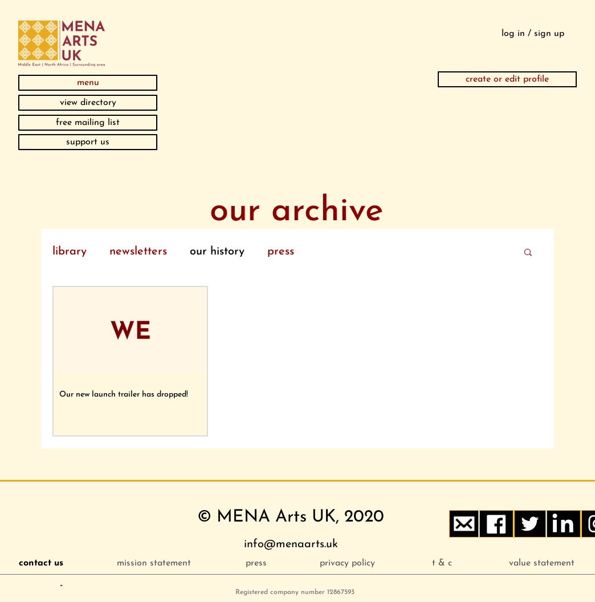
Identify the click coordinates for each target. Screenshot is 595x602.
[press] (256, 563)
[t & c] (442, 563)
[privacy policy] (347, 563)
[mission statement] (153, 563)
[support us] (87, 142)
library (69, 251)
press (280, 251)
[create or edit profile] (507, 79)
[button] (87, 83)
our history (217, 251)
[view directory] (87, 103)
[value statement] (542, 563)
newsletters (138, 251)
